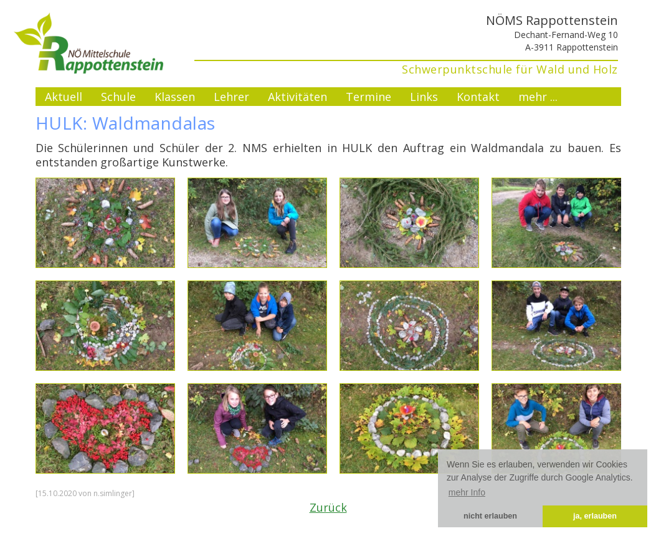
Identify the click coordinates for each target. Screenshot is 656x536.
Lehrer (231, 96)
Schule (118, 96)
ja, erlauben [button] (595, 516)
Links (424, 96)
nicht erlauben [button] (490, 516)
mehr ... (538, 96)
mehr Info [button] (467, 492)
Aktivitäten (297, 96)
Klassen (174, 96)
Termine (368, 96)
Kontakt (478, 96)
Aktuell (63, 96)
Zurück (328, 507)
